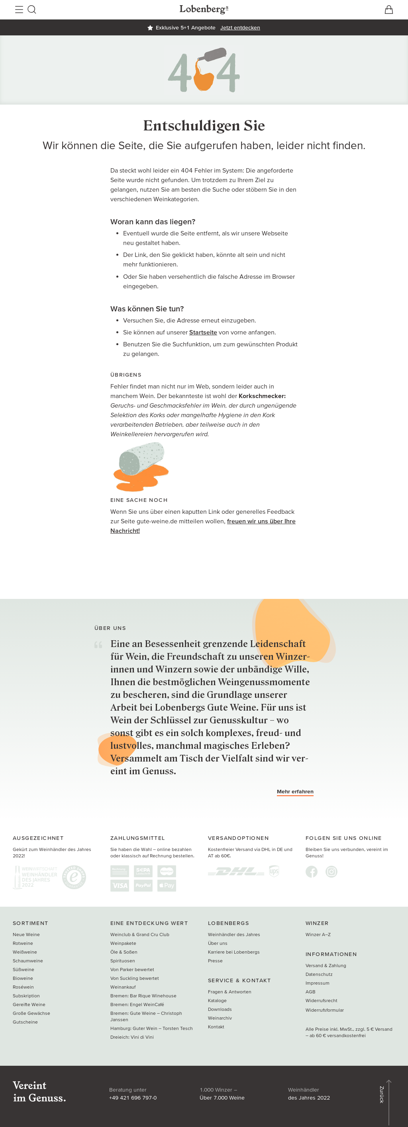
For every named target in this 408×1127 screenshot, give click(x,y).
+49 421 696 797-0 (133, 1097)
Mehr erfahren (295, 791)
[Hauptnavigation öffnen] (19, 9)
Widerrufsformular (325, 1009)
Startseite (203, 332)
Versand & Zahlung (326, 965)
